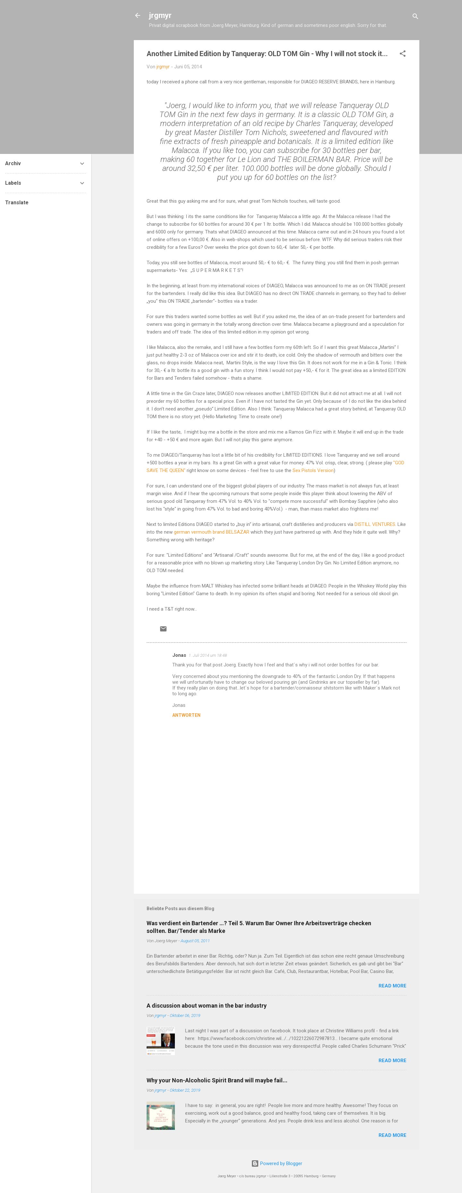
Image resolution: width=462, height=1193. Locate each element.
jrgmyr (160, 15)
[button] (402, 55)
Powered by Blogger (276, 1163)
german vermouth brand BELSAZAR (212, 532)
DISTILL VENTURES (375, 524)
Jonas (179, 655)
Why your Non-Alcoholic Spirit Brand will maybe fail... (217, 1080)
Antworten (186, 715)
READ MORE (392, 986)
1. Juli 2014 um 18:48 (208, 655)
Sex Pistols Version (313, 470)
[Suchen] (415, 17)
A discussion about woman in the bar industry (207, 1005)
